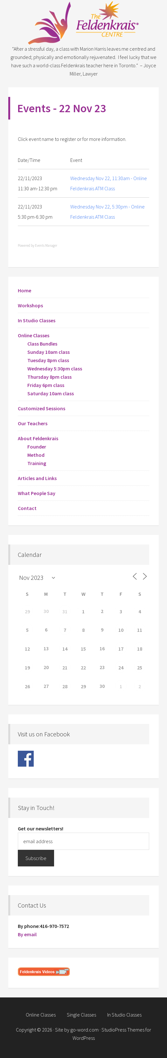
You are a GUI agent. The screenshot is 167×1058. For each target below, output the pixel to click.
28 (64, 686)
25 (139, 667)
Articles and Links (37, 478)
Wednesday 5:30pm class (54, 368)
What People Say (36, 493)
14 (64, 649)
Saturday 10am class (50, 393)
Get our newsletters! (40, 828)
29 (27, 611)
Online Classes (33, 335)
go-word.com (84, 1029)
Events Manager (46, 245)
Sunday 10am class (48, 352)
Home (24, 290)
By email (27, 934)
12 (27, 649)
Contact (27, 508)
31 (64, 611)
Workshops (30, 305)
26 (27, 686)
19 (27, 667)
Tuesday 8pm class (48, 360)
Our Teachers (32, 423)
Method (36, 455)
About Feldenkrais (38, 438)
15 (83, 649)
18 (139, 649)
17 (120, 649)
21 (64, 667)
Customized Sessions (41, 408)
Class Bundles (42, 343)
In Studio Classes (36, 320)
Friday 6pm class (45, 385)
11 (139, 630)
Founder (36, 446)
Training (36, 463)
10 (120, 630)
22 (83, 667)
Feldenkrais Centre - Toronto (83, 22)
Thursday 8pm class (49, 377)
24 (120, 667)
